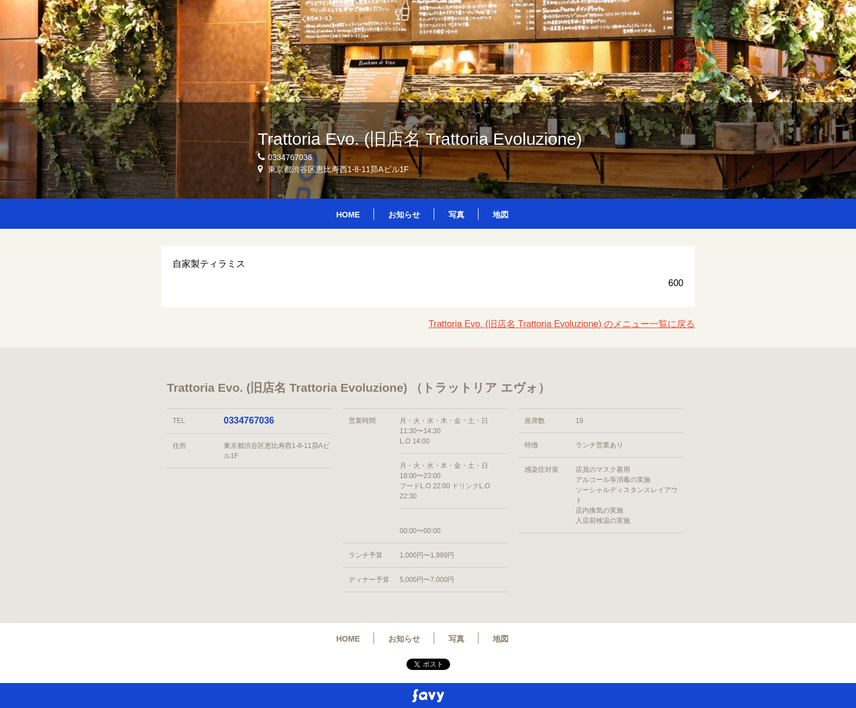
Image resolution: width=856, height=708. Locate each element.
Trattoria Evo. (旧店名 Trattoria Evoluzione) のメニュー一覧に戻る (562, 324)
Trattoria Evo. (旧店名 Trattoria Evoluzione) (420, 138)
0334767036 (249, 420)
